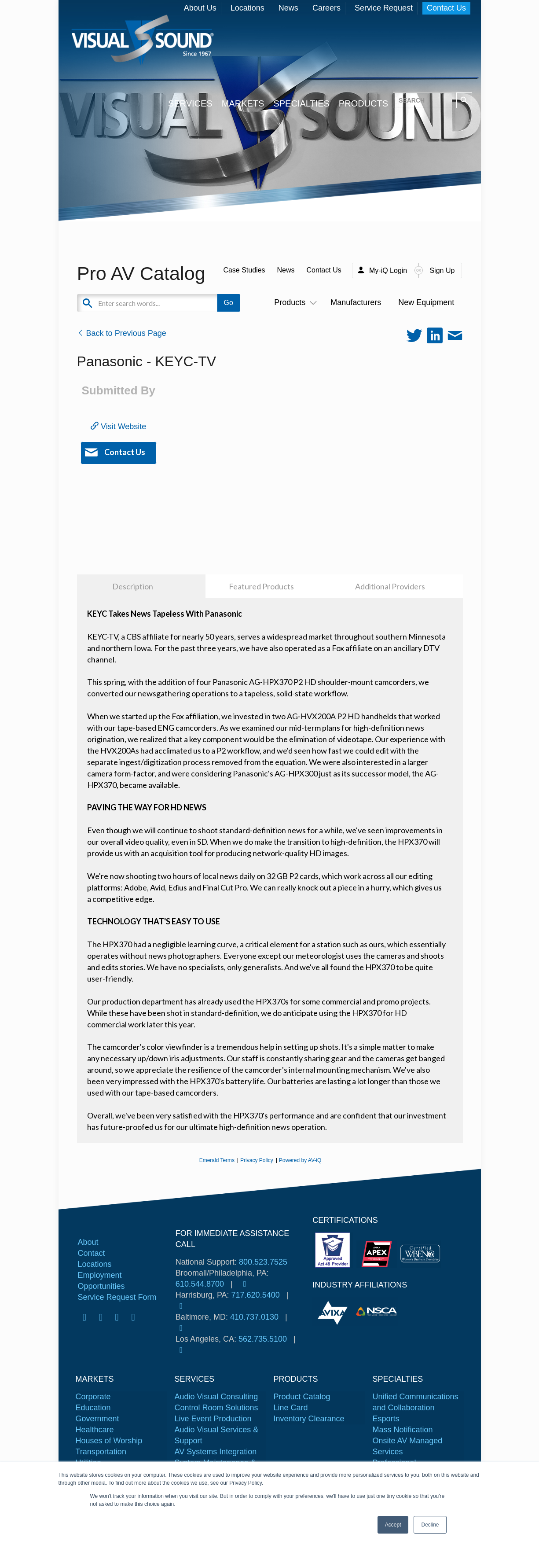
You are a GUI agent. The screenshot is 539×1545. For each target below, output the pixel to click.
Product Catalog (302, 1396)
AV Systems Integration (216, 1451)
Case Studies (244, 270)
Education (93, 1407)
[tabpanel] (334, 1311)
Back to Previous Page (121, 333)
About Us (200, 8)
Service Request (384, 8)
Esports (386, 1418)
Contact (91, 1253)
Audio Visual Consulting (216, 1396)
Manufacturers (355, 302)
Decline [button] (430, 1525)
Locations (247, 8)
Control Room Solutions (216, 1407)
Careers (326, 8)
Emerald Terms (217, 1160)
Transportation (101, 1451)
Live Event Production (213, 1418)
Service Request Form (116, 1297)
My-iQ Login (388, 270)
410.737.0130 (254, 1317)
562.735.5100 (262, 1339)
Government (97, 1418)
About (87, 1242)
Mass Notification (403, 1429)
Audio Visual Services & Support (217, 1435)
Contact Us (446, 8)
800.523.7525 (263, 1262)
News (288, 8)
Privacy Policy (256, 1160)
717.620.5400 (255, 1295)
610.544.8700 (200, 1284)
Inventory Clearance (309, 1418)
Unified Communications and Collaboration (415, 1402)
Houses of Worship (109, 1440)
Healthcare (95, 1429)
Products (293, 302)
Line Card (291, 1407)
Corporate (93, 1396)
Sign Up (442, 270)
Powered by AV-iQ (300, 1160)
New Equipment (426, 302)
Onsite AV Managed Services (408, 1446)
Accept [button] (393, 1525)
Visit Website (118, 426)
